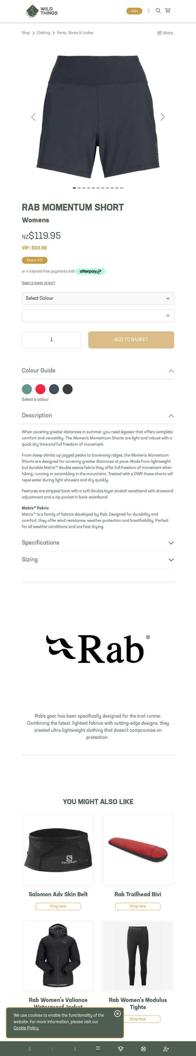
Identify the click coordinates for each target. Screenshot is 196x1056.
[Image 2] (83, 188)
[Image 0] (74, 188)
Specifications (40, 543)
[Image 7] (107, 188)
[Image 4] (93, 188)
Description (37, 416)
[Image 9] (116, 188)
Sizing (30, 560)
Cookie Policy (26, 1028)
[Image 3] (88, 188)
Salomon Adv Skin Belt (58, 895)
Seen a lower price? (38, 283)
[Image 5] (98, 188)
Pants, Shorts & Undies (75, 33)
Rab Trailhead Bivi (138, 895)
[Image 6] (102, 188)
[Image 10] (121, 188)
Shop (26, 33)
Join (134, 11)
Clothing (43, 33)
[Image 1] (79, 188)
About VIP (35, 260)
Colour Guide (38, 371)
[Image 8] (112, 188)
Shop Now (58, 906)
